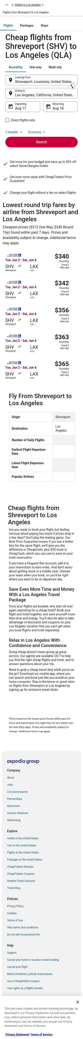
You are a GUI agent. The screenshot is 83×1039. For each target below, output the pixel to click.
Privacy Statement (17, 1034)
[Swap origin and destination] (72, 86)
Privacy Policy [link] (15, 906)
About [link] (10, 777)
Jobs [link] (10, 784)
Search (41, 142)
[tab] (8, 25)
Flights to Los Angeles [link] (28, 4)
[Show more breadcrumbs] (7, 5)
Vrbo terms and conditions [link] (22, 927)
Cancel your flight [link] (17, 967)
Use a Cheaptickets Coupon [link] (23, 981)
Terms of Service (41, 1034)
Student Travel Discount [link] (21, 880)
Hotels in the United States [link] (23, 838)
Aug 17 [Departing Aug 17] (20, 108)
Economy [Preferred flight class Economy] (37, 132)
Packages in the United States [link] (24, 859)
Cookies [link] (12, 913)
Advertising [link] (13, 820)
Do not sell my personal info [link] (23, 934)
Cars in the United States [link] (21, 845)
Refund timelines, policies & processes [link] (29, 974)
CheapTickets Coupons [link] (21, 873)
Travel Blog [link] (13, 888)
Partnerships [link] (14, 798)
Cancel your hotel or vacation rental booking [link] (33, 959)
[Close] (78, 1002)
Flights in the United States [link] (23, 852)
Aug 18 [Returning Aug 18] (58, 108)
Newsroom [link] (13, 806)
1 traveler (14, 132)
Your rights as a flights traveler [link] (25, 988)
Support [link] (11, 952)
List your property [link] (17, 791)
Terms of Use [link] (15, 920)
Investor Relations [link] (17, 813)
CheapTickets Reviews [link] (20, 866)
